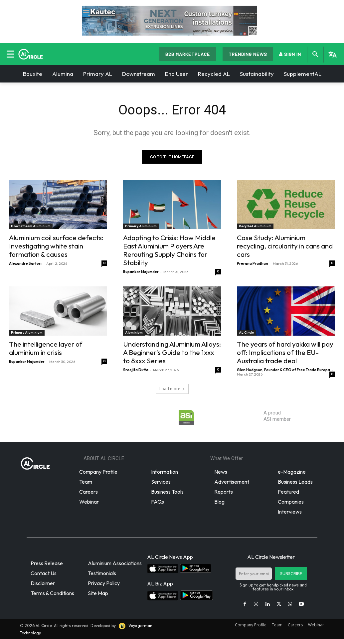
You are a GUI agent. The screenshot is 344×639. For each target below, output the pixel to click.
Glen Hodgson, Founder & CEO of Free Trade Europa (283, 370)
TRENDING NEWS (248, 54)
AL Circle (246, 332)
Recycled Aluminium (255, 226)
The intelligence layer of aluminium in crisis (46, 348)
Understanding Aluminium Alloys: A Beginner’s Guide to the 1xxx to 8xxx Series (172, 352)
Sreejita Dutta (135, 370)
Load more (172, 389)
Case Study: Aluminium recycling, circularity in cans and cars (285, 245)
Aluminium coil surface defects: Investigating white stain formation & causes (56, 245)
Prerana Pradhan (252, 263)
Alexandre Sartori (25, 263)
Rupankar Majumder (141, 271)
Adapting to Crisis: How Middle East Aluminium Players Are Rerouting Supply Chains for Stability (169, 250)
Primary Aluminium (141, 226)
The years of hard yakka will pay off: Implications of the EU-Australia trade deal (285, 352)
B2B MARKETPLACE (187, 54)
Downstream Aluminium (31, 226)
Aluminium (134, 332)
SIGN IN (290, 54)
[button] (315, 55)
